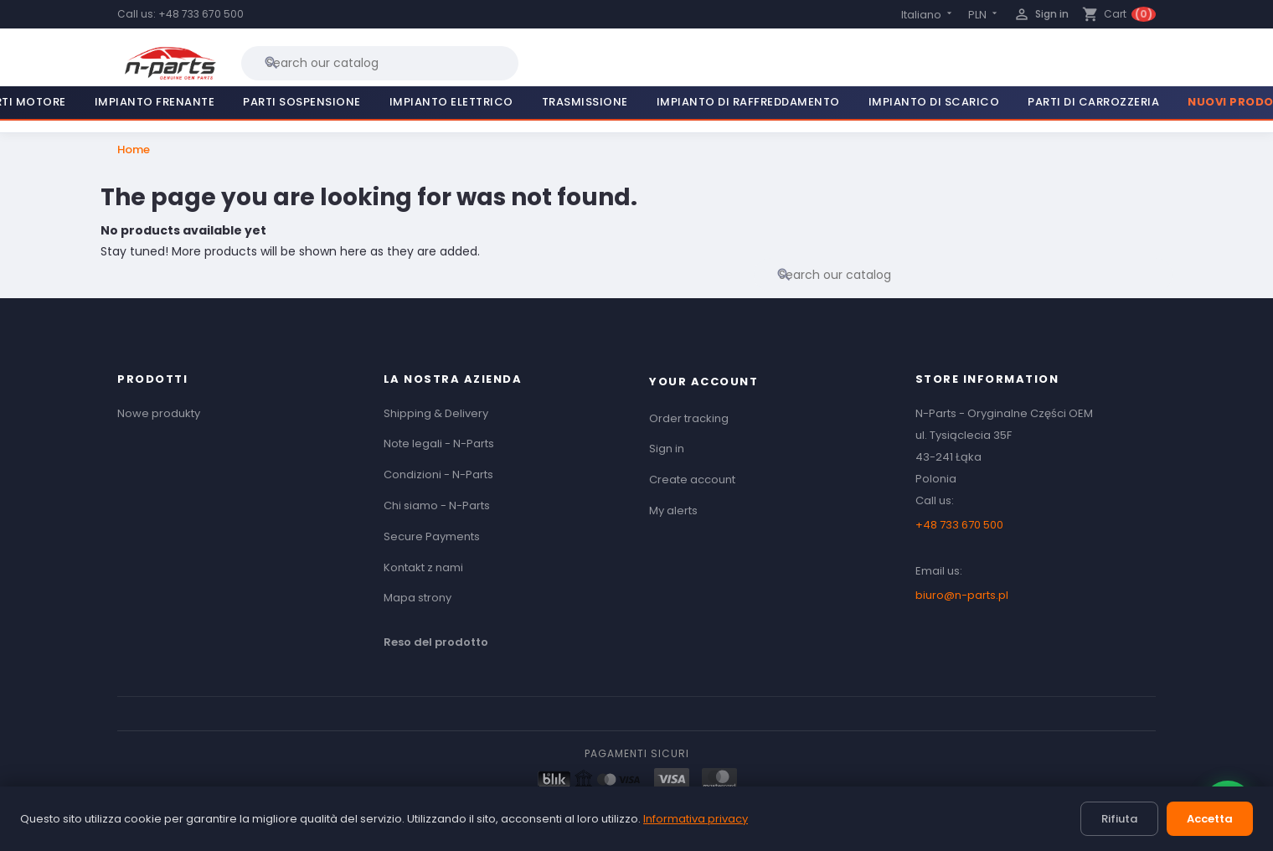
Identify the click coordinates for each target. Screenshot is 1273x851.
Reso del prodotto (436, 642)
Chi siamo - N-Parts (437, 505)
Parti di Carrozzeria (1093, 102)
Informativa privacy (695, 819)
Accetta (1210, 819)
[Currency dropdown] (984, 15)
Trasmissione (585, 102)
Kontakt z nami (423, 567)
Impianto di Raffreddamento (748, 102)
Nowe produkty (158, 413)
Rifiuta (1119, 819)
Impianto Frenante (155, 102)
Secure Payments (432, 536)
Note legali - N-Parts (439, 443)
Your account (703, 381)
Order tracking (689, 418)
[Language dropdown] (928, 15)
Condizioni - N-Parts (438, 474)
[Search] (379, 63)
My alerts (673, 510)
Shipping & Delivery (436, 413)
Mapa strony (417, 598)
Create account (692, 479)
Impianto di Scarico (934, 102)
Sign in (666, 448)
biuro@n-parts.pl (961, 595)
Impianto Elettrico (451, 102)
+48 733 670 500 (201, 14)
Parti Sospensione (302, 102)
